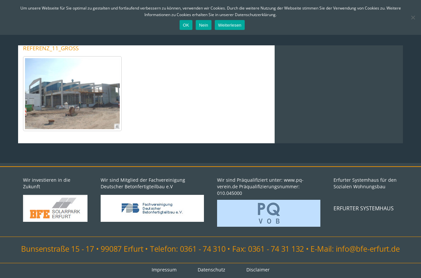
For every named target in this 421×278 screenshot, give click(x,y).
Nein (203, 25)
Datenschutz (211, 269)
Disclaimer (258, 269)
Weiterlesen (229, 25)
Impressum (164, 269)
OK (186, 25)
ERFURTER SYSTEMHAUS (364, 208)
